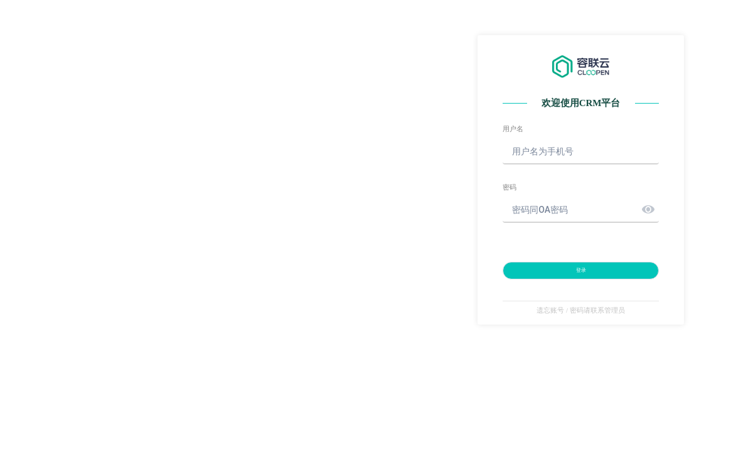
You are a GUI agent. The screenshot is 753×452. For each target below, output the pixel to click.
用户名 (513, 129)
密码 (509, 187)
